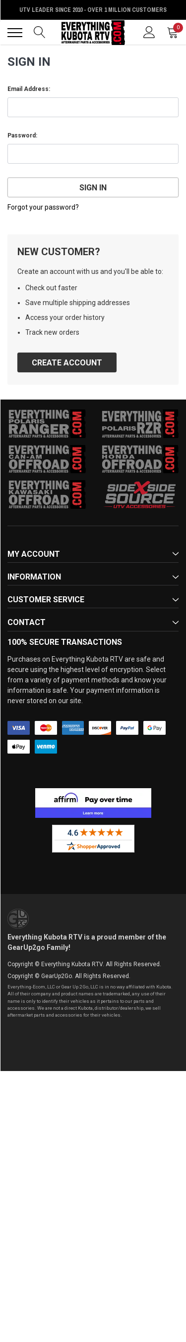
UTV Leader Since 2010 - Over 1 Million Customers (93, 10)
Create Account (67, 362)
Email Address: (28, 89)
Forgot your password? (43, 207)
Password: (22, 135)
